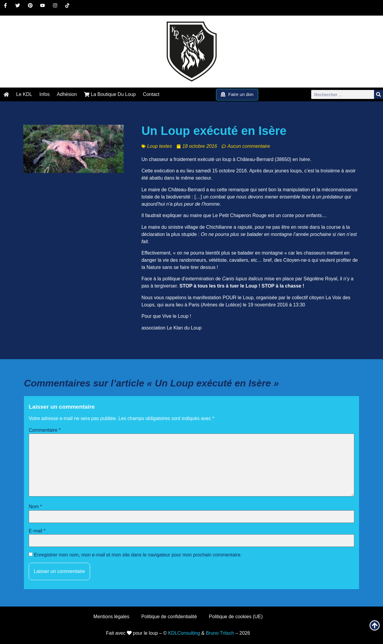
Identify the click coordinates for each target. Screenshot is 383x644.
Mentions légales (111, 616)
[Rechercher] (378, 94)
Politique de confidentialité (169, 616)
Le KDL (24, 94)
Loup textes (159, 146)
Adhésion (67, 94)
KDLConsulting (184, 633)
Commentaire (45, 430)
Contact (151, 94)
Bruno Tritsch (220, 633)
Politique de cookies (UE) (236, 616)
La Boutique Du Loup (110, 94)
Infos (44, 94)
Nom (35, 506)
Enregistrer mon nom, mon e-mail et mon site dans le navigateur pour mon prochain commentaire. (138, 555)
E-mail (37, 531)
